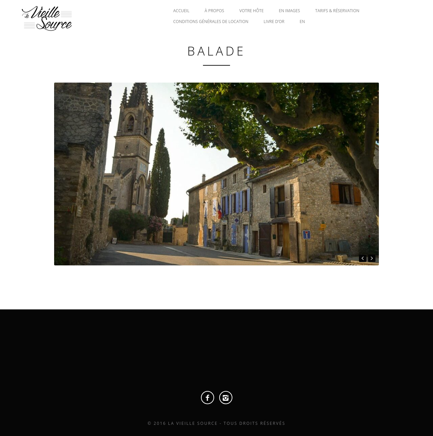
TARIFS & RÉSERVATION (337, 11)
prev (362, 258)
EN (302, 21)
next (371, 258)
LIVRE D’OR (274, 21)
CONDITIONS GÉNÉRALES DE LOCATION (210, 21)
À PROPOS (214, 11)
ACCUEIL (181, 11)
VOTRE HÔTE (252, 11)
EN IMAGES (289, 11)
